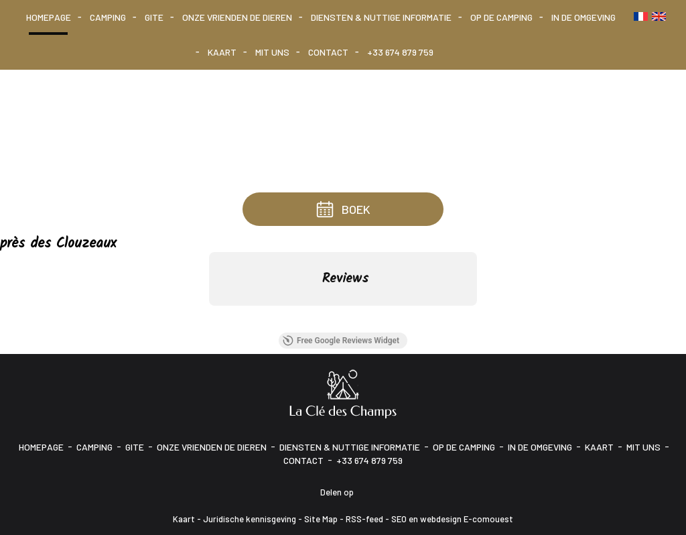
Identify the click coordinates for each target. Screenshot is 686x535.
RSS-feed (364, 519)
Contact (328, 52)
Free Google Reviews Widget (341, 340)
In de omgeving (583, 17)
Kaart (222, 52)
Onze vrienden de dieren (237, 17)
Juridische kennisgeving (249, 519)
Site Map (321, 519)
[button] (209, 319)
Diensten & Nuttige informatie (381, 17)
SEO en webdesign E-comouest (452, 519)
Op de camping (501, 17)
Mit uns (272, 52)
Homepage (48, 17)
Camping (108, 17)
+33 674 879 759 (400, 52)
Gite (154, 17)
